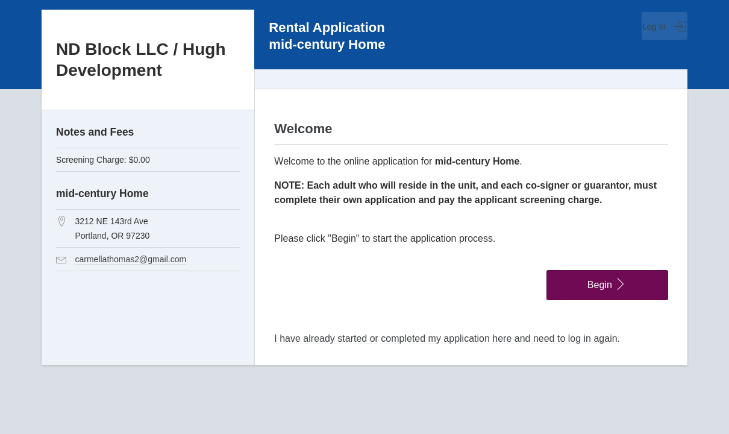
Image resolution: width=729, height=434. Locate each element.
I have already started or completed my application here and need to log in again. (447, 338)
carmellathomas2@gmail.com (131, 259)
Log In (664, 26)
